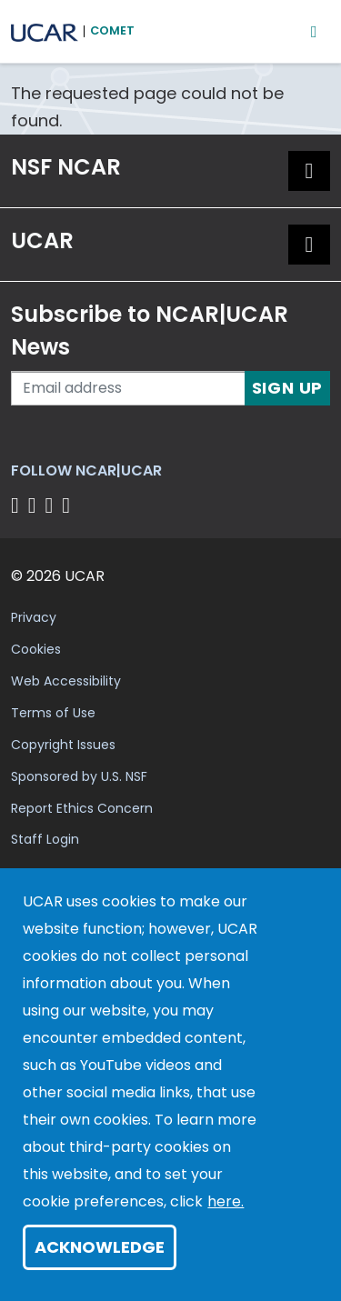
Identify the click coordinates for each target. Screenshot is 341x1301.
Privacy (33, 617)
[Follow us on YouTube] (68, 505)
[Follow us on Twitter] (35, 505)
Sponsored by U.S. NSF (79, 776)
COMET (112, 30)
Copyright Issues (63, 745)
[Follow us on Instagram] (52, 505)
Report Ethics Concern (82, 808)
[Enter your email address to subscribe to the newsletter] (128, 388)
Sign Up (288, 387)
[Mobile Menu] (314, 31)
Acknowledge (100, 1247)
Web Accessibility (66, 681)
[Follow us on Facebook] (18, 505)
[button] (309, 171)
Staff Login (45, 839)
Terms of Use (53, 713)
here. (225, 1201)
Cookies (36, 649)
